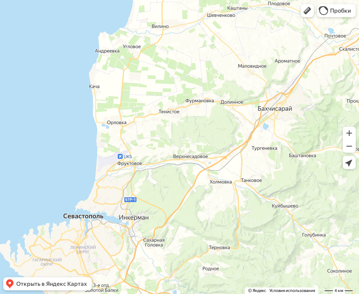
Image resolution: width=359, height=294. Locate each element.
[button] (307, 10)
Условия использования (292, 290)
